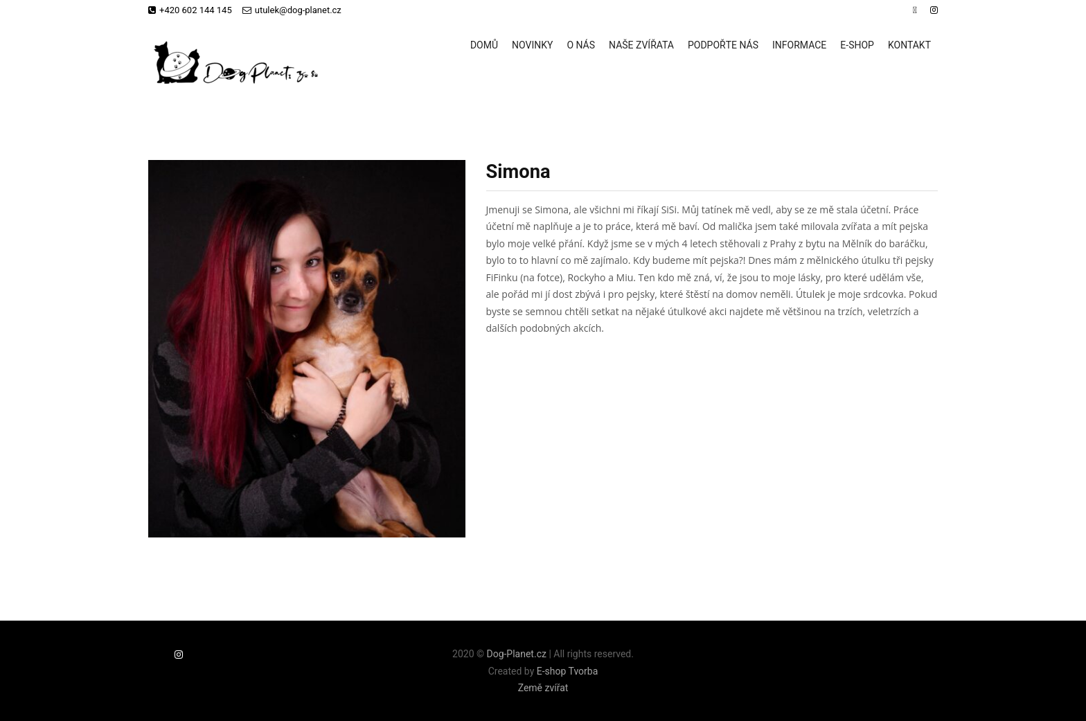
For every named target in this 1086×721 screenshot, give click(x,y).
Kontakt (909, 45)
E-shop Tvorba (567, 671)
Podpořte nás (723, 45)
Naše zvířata (641, 45)
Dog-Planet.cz (516, 653)
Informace (799, 45)
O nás (581, 45)
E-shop (857, 45)
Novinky (532, 45)
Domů (484, 45)
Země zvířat (543, 687)
